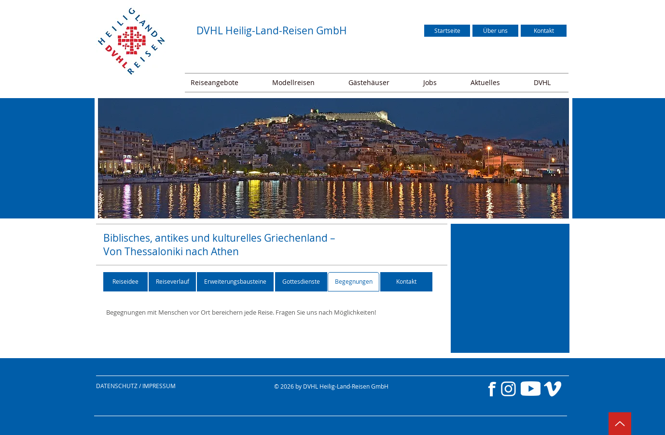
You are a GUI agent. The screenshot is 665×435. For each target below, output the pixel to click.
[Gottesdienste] (301, 281)
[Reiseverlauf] (172, 281)
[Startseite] (447, 31)
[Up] (620, 423)
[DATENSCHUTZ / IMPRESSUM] (155, 386)
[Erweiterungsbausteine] (235, 281)
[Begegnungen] (353, 281)
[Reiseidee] (125, 281)
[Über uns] (495, 31)
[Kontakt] (544, 31)
